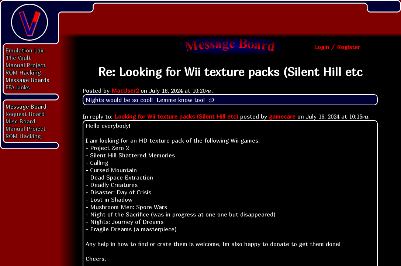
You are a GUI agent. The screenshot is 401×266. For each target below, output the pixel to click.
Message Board (26, 106)
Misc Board (20, 121)
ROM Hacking (23, 72)
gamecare (282, 116)
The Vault (18, 57)
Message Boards (27, 79)
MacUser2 (125, 90)
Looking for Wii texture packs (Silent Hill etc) (176, 116)
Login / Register (337, 47)
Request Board (25, 113)
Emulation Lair (25, 50)
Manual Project (26, 65)
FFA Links (18, 87)
